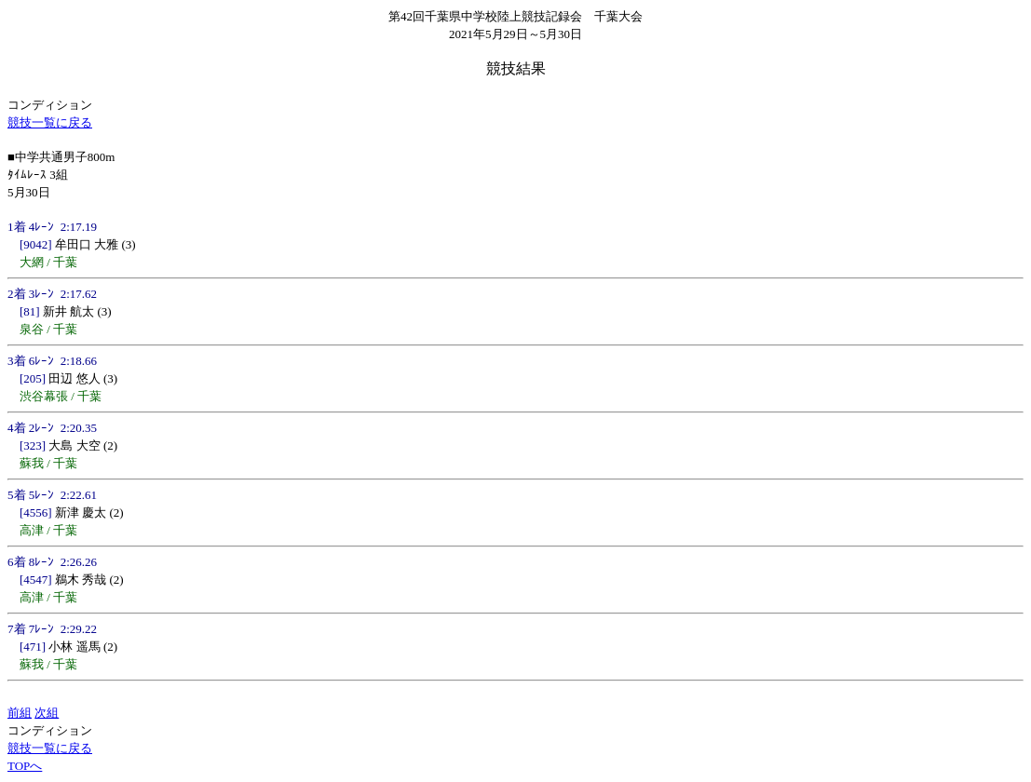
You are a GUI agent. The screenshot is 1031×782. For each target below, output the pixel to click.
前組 (19, 713)
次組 (46, 713)
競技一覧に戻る (49, 122)
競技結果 (516, 68)
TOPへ (24, 766)
